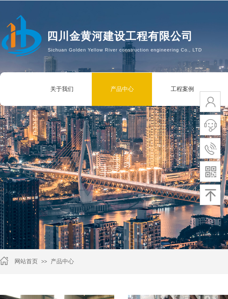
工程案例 (182, 89)
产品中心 (122, 89)
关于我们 (62, 89)
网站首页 (26, 261)
